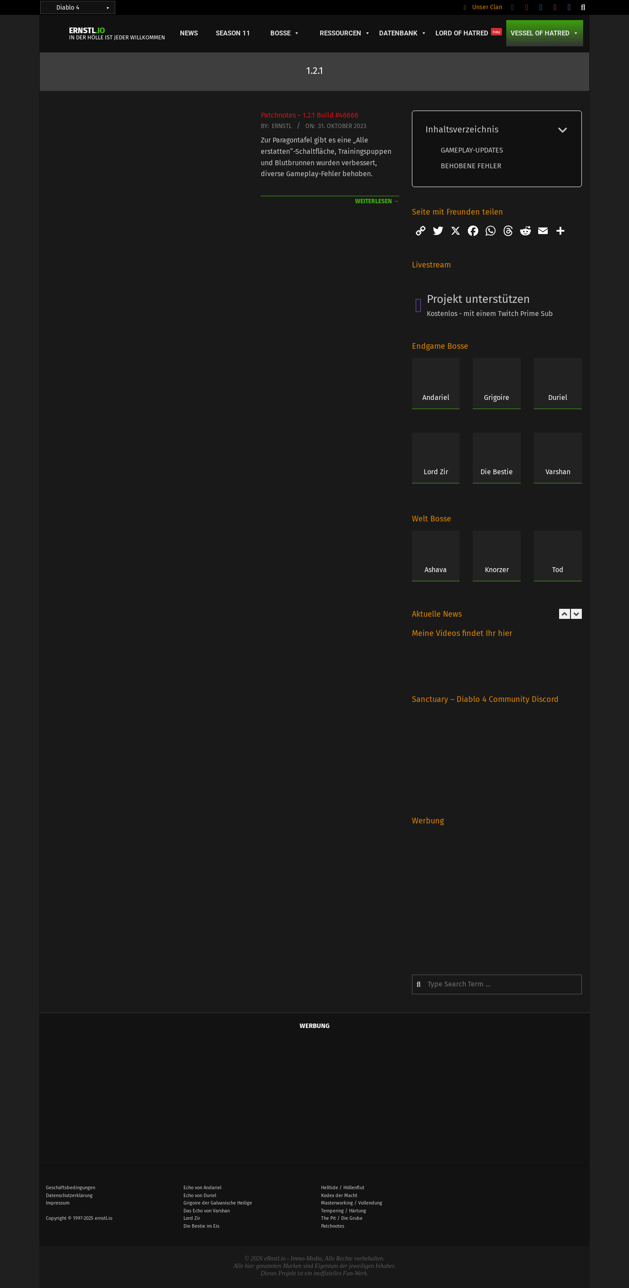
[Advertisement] (497, 894)
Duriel (557, 397)
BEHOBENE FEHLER (471, 166)
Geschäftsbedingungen (70, 1188)
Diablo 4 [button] (83, 7)
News (189, 33)
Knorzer (497, 570)
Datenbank (403, 33)
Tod (557, 570)
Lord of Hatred (468, 32)
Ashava (436, 570)
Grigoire (496, 397)
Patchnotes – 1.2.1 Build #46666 (310, 115)
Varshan (558, 472)
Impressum (57, 1203)
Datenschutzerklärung (69, 1195)
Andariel (435, 397)
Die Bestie (496, 472)
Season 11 (233, 33)
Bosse (285, 33)
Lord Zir (436, 472)
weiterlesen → (377, 201)
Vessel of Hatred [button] (545, 33)
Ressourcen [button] (345, 33)
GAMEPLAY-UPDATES (472, 150)
